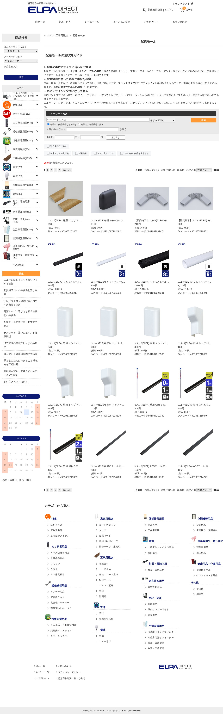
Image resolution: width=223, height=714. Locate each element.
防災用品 (152, 615)
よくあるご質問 (121, 21)
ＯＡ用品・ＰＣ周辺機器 (64, 625)
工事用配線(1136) (22, 158)
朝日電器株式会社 (58, 146)
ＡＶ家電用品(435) (23, 122)
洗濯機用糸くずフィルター (162, 632)
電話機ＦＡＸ (58, 597)
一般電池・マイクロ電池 (161, 547)
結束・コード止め (108, 574)
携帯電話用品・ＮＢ (61, 608)
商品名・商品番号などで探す (62, 124)
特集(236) (18, 104)
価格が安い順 (151, 170)
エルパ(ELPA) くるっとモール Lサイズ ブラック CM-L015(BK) (167, 281)
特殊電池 (152, 552)
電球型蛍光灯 (106, 619)
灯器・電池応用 (156, 570)
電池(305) (18, 194)
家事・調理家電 (156, 643)
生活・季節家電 (156, 648)
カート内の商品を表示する (136, 153)
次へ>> (67, 170)
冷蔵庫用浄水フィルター (161, 637)
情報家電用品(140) (23, 140)
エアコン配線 (106, 585)
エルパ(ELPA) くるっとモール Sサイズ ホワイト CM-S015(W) (124, 281)
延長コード (105, 535)
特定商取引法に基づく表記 (71, 678)
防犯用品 (152, 604)
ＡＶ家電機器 (58, 574)
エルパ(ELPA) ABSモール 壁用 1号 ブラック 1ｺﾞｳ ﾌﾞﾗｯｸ (164, 466)
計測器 (102, 596)
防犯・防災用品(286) (21, 220)
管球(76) (17, 167)
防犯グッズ (56, 525)
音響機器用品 (58, 558)
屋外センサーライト (158, 609)
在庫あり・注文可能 (59, 153)
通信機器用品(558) (23, 131)
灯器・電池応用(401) (21, 203)
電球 (101, 636)
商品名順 (191, 170)
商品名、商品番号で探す (90, 124)
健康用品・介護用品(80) (23, 256)
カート (189, 9)
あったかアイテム (60, 535)
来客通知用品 (155, 587)
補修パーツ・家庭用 (109, 546)
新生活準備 (56, 530)
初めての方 (65, 21)
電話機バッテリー (60, 602)
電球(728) (18, 176)
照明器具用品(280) (23, 185)
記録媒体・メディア (61, 630)
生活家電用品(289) (23, 229)
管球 (101, 613)
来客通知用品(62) (22, 211)
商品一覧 (40, 21)
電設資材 (104, 563)
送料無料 (83, 153)
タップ (102, 530)
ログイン (170, 9)
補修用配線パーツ (108, 541)
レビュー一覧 (92, 21)
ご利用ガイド (151, 21)
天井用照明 (154, 530)
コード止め (105, 569)
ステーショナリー (60, 636)
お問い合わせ (180, 21)
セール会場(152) (21, 113)
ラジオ (54, 569)
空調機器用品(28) (22, 238)
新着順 (180, 170)
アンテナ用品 (58, 591)
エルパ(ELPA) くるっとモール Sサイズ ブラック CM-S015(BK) (81, 281)
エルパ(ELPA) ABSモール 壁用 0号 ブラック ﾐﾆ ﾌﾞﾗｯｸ (119, 466)
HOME (47, 35)
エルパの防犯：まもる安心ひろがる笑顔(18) (23, 96)
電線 (101, 591)
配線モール (105, 580)
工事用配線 (62, 35)
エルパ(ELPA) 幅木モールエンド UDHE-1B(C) (115, 220)
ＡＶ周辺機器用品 (60, 552)
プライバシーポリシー (69, 672)
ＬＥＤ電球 (105, 641)
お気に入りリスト (105, 153)
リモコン (55, 563)
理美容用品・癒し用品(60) (23, 247)
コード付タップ (107, 525)
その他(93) (18, 265)
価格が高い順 (168, 170)
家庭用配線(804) (21, 149)
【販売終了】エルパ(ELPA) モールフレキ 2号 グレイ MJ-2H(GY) (169, 220)
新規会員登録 (155, 9)
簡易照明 (152, 525)
